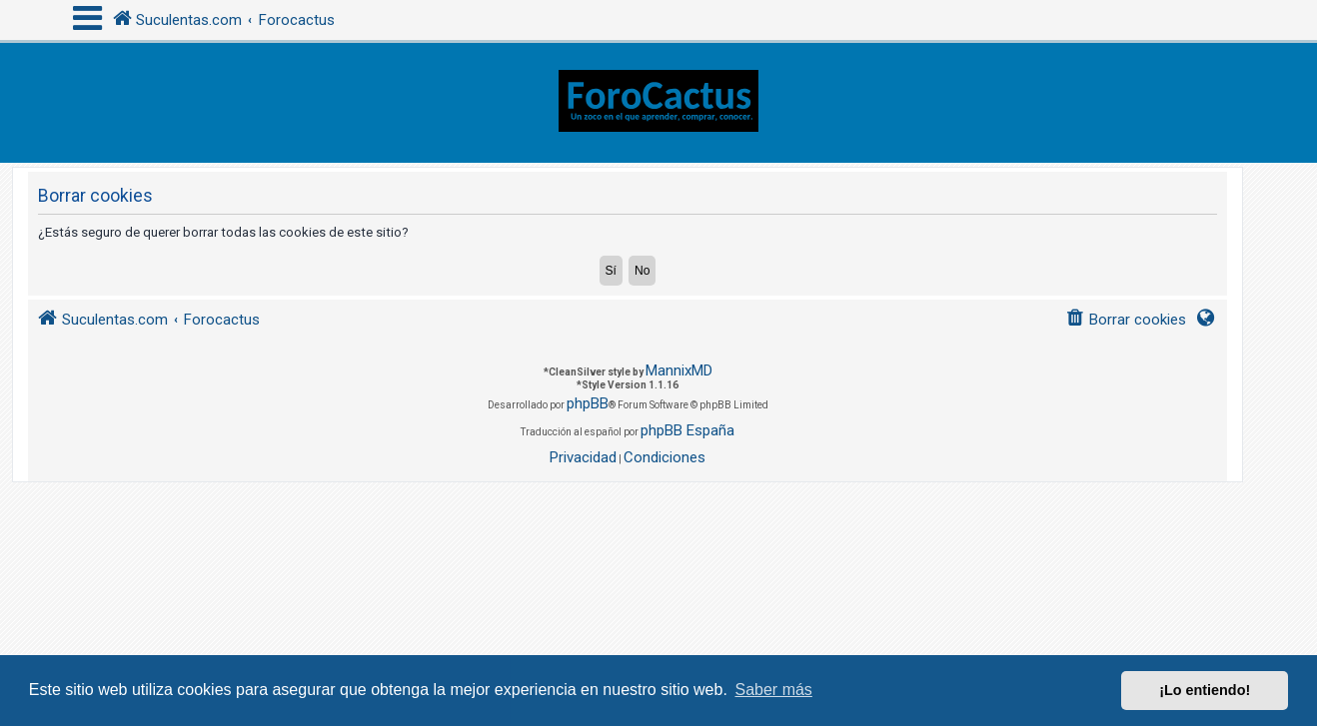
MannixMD (679, 370)
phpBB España (687, 430)
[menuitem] (1125, 320)
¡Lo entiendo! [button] (1204, 690)
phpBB (588, 403)
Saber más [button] (773, 689)
